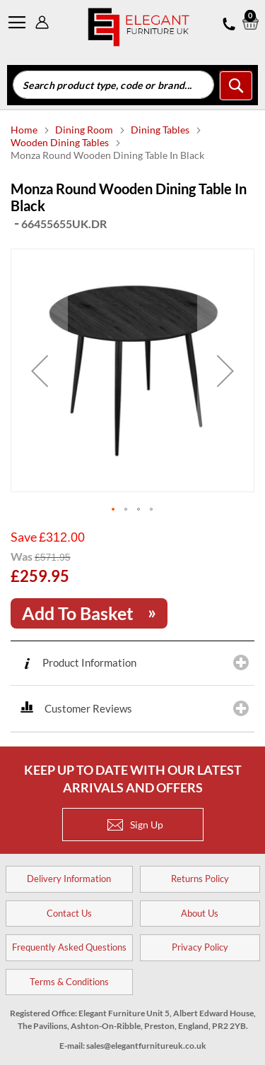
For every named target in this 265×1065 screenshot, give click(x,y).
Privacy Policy (200, 947)
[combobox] (113, 85)
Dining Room (85, 130)
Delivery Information (69, 878)
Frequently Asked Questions (69, 947)
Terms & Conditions (69, 981)
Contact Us (69, 913)
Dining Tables (161, 130)
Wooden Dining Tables (61, 142)
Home (25, 130)
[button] (39, 370)
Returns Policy (200, 878)
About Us (199, 913)
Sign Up (135, 825)
